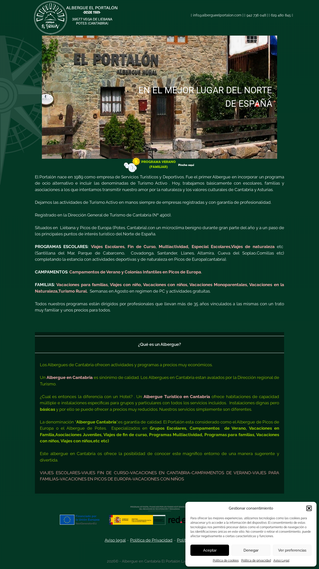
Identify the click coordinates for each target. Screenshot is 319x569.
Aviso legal (115, 540)
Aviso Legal (281, 560)
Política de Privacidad (151, 540)
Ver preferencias (292, 550)
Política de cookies (226, 560)
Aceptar (210, 550)
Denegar (250, 550)
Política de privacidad (256, 560)
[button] (309, 508)
